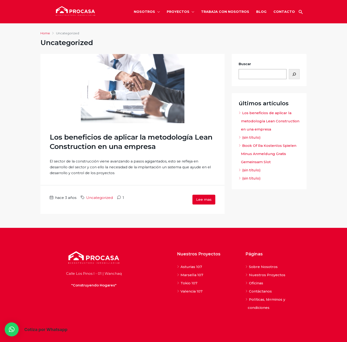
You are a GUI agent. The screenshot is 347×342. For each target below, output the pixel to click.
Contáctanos (260, 291)
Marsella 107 (192, 275)
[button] (300, 12)
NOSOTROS (144, 12)
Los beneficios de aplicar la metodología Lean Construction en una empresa (270, 121)
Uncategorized (99, 197)
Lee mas (204, 199)
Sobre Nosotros (263, 266)
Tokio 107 (189, 283)
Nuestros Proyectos (267, 275)
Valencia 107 (191, 291)
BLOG (261, 12)
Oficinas (256, 283)
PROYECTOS (178, 12)
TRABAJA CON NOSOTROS (225, 12)
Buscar (245, 64)
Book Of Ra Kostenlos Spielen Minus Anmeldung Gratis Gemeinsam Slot (268, 153)
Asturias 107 (191, 266)
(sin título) (251, 137)
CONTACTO (284, 12)
